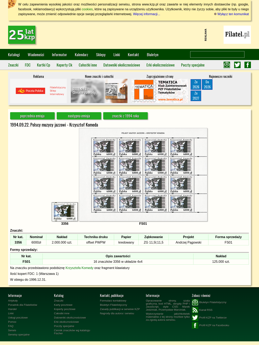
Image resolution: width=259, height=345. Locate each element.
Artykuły (13, 300)
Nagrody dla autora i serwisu (117, 313)
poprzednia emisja (32, 115)
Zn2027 (196, 96)
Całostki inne (88, 65)
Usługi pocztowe (18, 317)
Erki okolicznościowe (160, 65)
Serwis (12, 330)
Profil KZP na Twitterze (209, 317)
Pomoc (12, 321)
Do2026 (207, 84)
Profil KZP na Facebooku (210, 325)
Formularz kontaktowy (113, 300)
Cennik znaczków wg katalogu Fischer (72, 332)
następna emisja (79, 115)
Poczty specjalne (193, 65)
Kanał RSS (202, 310)
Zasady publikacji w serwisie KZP (120, 309)
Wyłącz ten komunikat (231, 14)
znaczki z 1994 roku (125, 115)
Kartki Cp (43, 65)
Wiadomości (36, 54)
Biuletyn (152, 54)
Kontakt (133, 54)
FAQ (11, 326)
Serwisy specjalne (19, 334)
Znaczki (13, 65)
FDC (28, 65)
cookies (87, 9)
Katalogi (14, 54)
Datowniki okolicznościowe (121, 65)
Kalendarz (81, 54)
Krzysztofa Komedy (79, 268)
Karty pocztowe (63, 304)
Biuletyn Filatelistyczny (113, 304)
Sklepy (101, 54)
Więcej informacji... (146, 14)
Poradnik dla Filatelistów (22, 304)
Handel (12, 309)
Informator (59, 54)
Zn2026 (196, 84)
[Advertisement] (129, 35)
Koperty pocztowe (64, 309)
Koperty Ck (64, 65)
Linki (117, 54)
